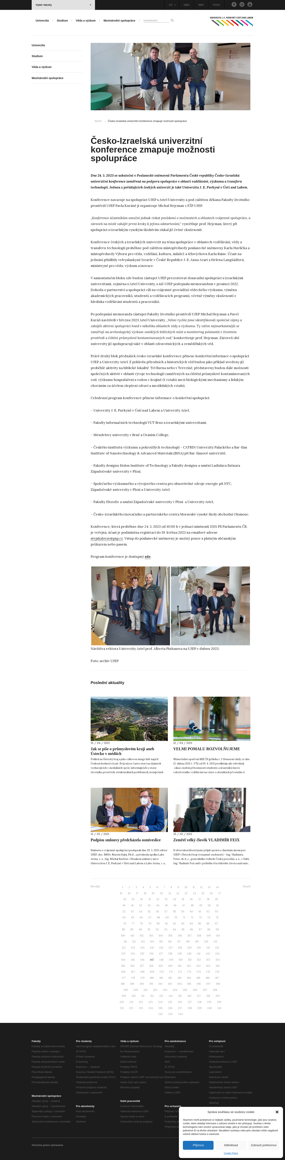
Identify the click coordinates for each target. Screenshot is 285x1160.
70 (175, 917)
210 (134, 996)
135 (142, 953)
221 (131, 1002)
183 (179, 978)
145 (133, 959)
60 (191, 911)
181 (161, 978)
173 (189, 971)
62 (208, 911)
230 (219, 1002)
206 (195, 990)
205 (185, 990)
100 (123, 935)
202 (155, 990)
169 (152, 971)
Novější (95, 886)
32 (157, 899)
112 (134, 941)
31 (149, 899)
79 (149, 923)
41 (132, 905)
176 (217, 971)
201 (145, 990)
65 (132, 917)
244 (180, 1014)
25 (202, 893)
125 (152, 947)
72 (192, 917)
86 (208, 923)
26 (211, 893)
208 (215, 990)
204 (175, 990)
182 (170, 978)
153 (208, 959)
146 (142, 959)
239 (199, 1008)
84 (191, 923)
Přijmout (198, 1145)
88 (123, 929)
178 (133, 978)
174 (199, 971)
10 (186, 887)
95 (182, 929)
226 (180, 1002)
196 (199, 984)
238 (190, 1008)
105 (170, 935)
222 (141, 1002)
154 (218, 959)
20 (161, 893)
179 (142, 978)
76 (124, 923)
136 (152, 953)
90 (140, 929)
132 (217, 947)
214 (171, 996)
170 (162, 971)
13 (209, 887)
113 (143, 941)
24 (194, 893)
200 (135, 990)
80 (158, 923)
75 (217, 917)
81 (166, 923)
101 (132, 935)
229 (209, 1002)
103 (151, 935)
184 (189, 978)
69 (167, 917)
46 (175, 905)
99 (217, 929)
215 (180, 996)
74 (208, 917)
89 (131, 929)
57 (166, 911)
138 (170, 953)
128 (180, 947)
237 (180, 1008)
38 (208, 899)
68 (158, 917)
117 (179, 941)
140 (189, 953)
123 (133, 947)
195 (189, 984)
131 (208, 947)
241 (219, 1008)
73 (200, 917)
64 (124, 917)
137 (161, 953)
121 (215, 941)
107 (190, 935)
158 (151, 966)
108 (199, 935)
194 (180, 984)
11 (194, 887)
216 (189, 996)
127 (171, 947)
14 (217, 887)
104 (161, 935)
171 (171, 971)
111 (125, 941)
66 (141, 917)
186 (208, 978)
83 (182, 923)
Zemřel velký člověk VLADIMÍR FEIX (206, 840)
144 (123, 959)
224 (160, 1002)
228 (199, 1002)
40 (123, 905)
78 (141, 923)
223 (150, 1002)
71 (184, 917)
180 (152, 978)
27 (219, 893)
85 (199, 923)
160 (170, 966)
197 (208, 984)
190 (142, 984)
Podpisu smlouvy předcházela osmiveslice (126, 840)
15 (121, 893)
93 (165, 929)
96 (191, 929)
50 (209, 905)
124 (142, 947)
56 (157, 911)
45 (166, 905)
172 (180, 971)
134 (133, 953)
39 (216, 899)
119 (197, 941)
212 (152, 996)
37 (199, 899)
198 (218, 984)
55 (149, 911)
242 (160, 1014)
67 (149, 917)
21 (169, 893)
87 (216, 923)
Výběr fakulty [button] (63, 4)
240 (209, 1008)
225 (170, 1002)
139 (180, 953)
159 (161, 966)
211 (142, 996)
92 (157, 929)
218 (208, 996)
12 (201, 887)
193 (170, 984)
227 (190, 1002)
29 (132, 899)
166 (123, 971)
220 (122, 1002)
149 (171, 959)
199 (126, 990)
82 (174, 923)
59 (182, 911)
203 (165, 990)
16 (129, 893)
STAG (216, 4)
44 (157, 905)
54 (140, 911)
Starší (246, 886)
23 (186, 893)
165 (218, 966)
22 (177, 893)
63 (216, 911)
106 (180, 935)
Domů (98, 121)
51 (217, 905)
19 (153, 893)
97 (200, 929)
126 (161, 947)
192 (160, 984)
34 (174, 899)
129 (189, 947)
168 (142, 971)
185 (198, 978)
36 (191, 899)
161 (179, 966)
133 (123, 953)
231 (122, 1008)
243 (170, 1014)
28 (124, 899)
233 (141, 1008)
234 (150, 1008)
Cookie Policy (231, 1153)
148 (161, 959)
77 (133, 923)
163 (198, 966)
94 (174, 929)
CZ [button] (172, 4)
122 (124, 947)
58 (174, 911)
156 (133, 966)
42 (140, 905)
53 (132, 911)
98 (208, 929)
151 (190, 959)
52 (124, 911)
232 (131, 1008)
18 (145, 893)
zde (148, 556)
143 (217, 953)
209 (124, 996)
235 (160, 1008)
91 (149, 929)
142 (208, 953)
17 (137, 893)
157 (142, 966)
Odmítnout (231, 1145)
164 (208, 966)
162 (189, 966)
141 (198, 953)
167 (133, 971)
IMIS (201, 4)
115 (161, 941)
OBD (186, 4)
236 (170, 1008)
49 (200, 905)
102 (142, 935)
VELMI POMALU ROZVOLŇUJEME (206, 749)
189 (132, 984)
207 (205, 990)
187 (217, 978)
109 (209, 935)
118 (188, 941)
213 (161, 996)
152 (199, 959)
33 (166, 899)
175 (208, 971)
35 (182, 899)
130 (199, 947)
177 (124, 978)
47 (183, 905)
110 (218, 935)
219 (217, 996)
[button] (277, 1112)
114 (152, 941)
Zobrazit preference (263, 1145)
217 (199, 996)
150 (181, 959)
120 (206, 941)
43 (149, 905)
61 (200, 911)
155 (123, 966)
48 (192, 905)
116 (170, 941)
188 (123, 984)
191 (151, 984)
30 (141, 899)
